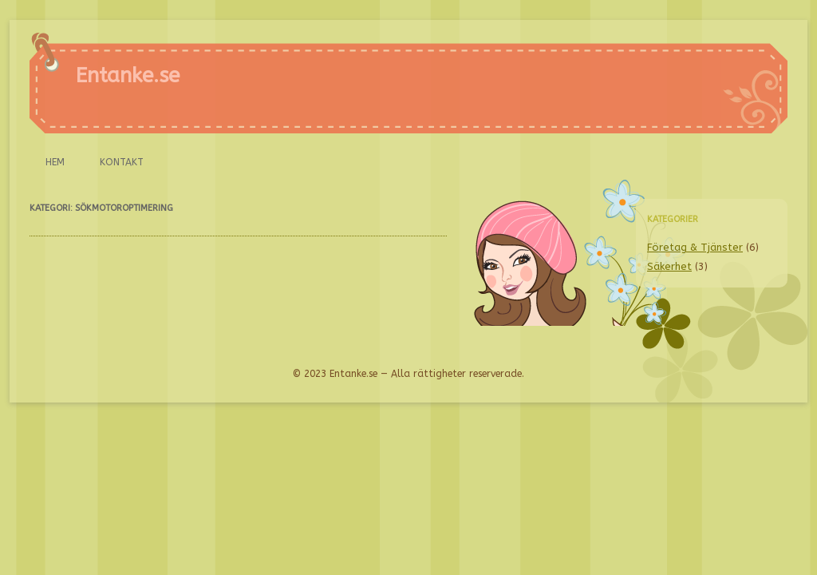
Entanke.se (128, 75)
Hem (55, 162)
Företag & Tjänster (695, 247)
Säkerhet (669, 266)
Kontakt (122, 162)
